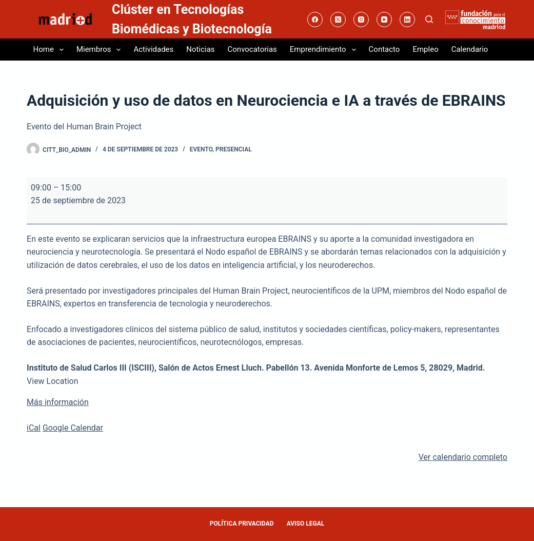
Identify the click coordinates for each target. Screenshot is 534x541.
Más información (58, 402)
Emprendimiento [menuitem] (325, 50)
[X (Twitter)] (338, 19)
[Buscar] (429, 19)
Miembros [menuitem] (100, 50)
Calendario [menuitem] (469, 49)
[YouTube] (384, 19)
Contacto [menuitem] (384, 49)
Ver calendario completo (463, 457)
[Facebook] (315, 19)
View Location (52, 381)
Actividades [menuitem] (153, 49)
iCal (34, 428)
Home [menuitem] (50, 50)
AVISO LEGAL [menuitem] (306, 523)
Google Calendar (73, 428)
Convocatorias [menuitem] (252, 49)
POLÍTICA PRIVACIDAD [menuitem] (242, 523)
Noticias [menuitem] (200, 49)
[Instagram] (361, 19)
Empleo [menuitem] (425, 49)
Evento (201, 149)
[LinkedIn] (407, 19)
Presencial (233, 149)
